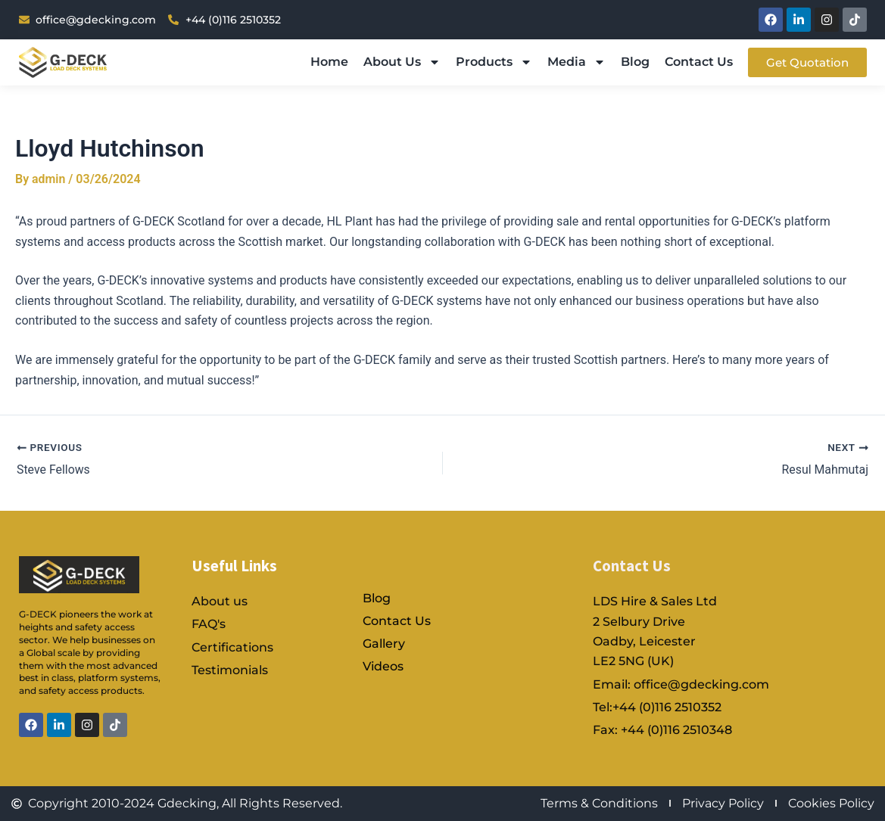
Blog (635, 61)
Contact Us (699, 61)
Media (576, 62)
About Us (402, 62)
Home (329, 61)
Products (494, 62)
